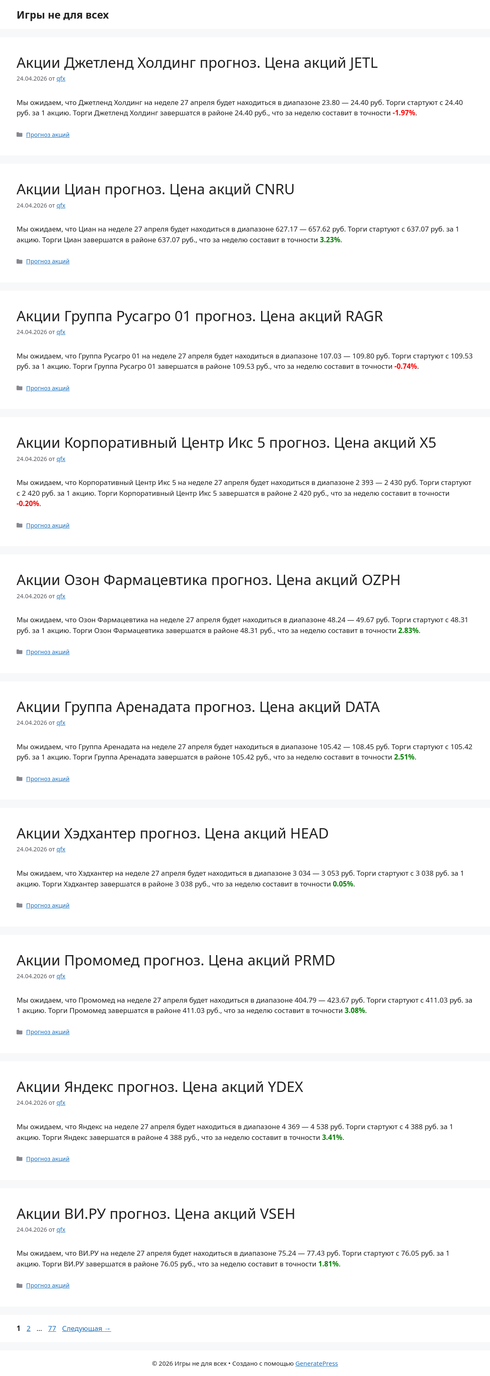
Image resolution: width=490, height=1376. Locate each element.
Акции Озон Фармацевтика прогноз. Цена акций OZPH (209, 579)
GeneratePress (316, 1363)
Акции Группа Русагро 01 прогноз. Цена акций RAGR (200, 315)
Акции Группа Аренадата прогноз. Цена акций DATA (198, 706)
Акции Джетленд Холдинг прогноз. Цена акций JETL (197, 62)
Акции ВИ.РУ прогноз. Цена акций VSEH (156, 1213)
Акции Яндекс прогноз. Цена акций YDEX (160, 1086)
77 (53, 1328)
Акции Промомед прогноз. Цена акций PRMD (176, 960)
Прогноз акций (48, 135)
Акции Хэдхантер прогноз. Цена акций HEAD (173, 833)
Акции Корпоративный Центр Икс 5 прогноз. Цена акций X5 (227, 442)
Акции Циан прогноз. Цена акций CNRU (156, 188)
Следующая (86, 1328)
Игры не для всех (63, 14)
